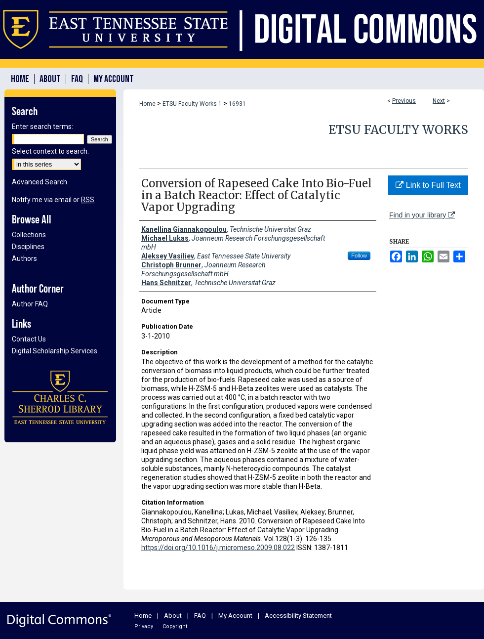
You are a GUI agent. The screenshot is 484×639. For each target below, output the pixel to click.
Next (439, 100)
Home (147, 103)
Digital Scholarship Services (54, 351)
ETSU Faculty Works (398, 129)
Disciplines (28, 247)
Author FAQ (30, 304)
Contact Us (29, 339)
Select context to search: (50, 151)
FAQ (200, 615)
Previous (404, 100)
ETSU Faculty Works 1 (192, 103)
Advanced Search (39, 182)
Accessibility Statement (298, 615)
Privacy (143, 626)
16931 (237, 103)
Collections (29, 235)
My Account (235, 615)
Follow (359, 255)
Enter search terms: (42, 126)
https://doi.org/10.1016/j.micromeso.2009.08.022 (218, 548)
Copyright (174, 626)
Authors (24, 258)
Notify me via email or (53, 200)
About (173, 615)
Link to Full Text (428, 185)
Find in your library (422, 215)
